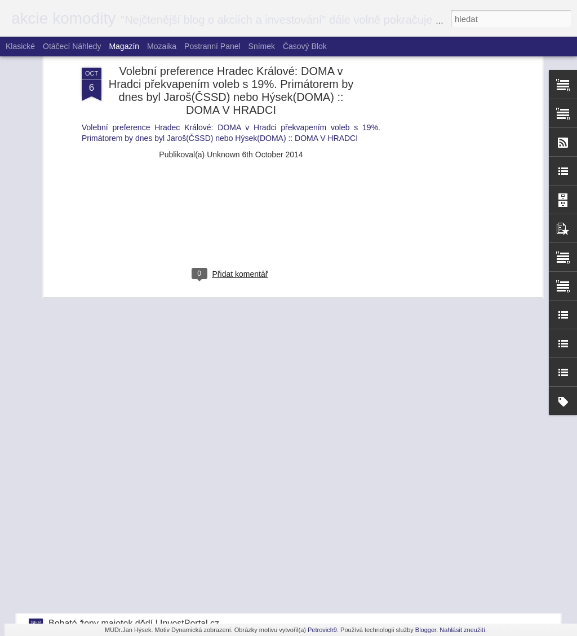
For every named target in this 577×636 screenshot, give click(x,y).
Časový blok (305, 46)
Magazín (124, 46)
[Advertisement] (231, 86)
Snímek (261, 46)
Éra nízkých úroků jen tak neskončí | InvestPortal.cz (151, 574)
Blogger (425, 629)
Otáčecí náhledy (72, 46)
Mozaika (161, 46)
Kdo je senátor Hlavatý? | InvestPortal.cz (129, 525)
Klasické (20, 46)
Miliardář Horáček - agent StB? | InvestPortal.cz (143, 476)
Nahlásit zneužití (462, 629)
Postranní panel (212, 46)
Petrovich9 (322, 629)
